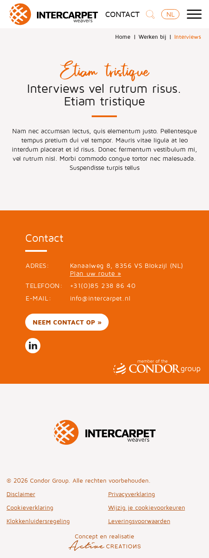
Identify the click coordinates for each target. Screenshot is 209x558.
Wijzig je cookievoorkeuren (146, 507)
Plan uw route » (95, 273)
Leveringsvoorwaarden (139, 520)
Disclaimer (21, 493)
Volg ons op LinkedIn (33, 345)
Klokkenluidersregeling (38, 520)
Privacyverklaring (131, 493)
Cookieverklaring (30, 507)
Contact (122, 14)
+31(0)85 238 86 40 (103, 285)
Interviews (187, 36)
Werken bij (152, 36)
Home (122, 36)
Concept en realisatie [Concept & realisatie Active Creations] (104, 541)
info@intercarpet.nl (100, 298)
